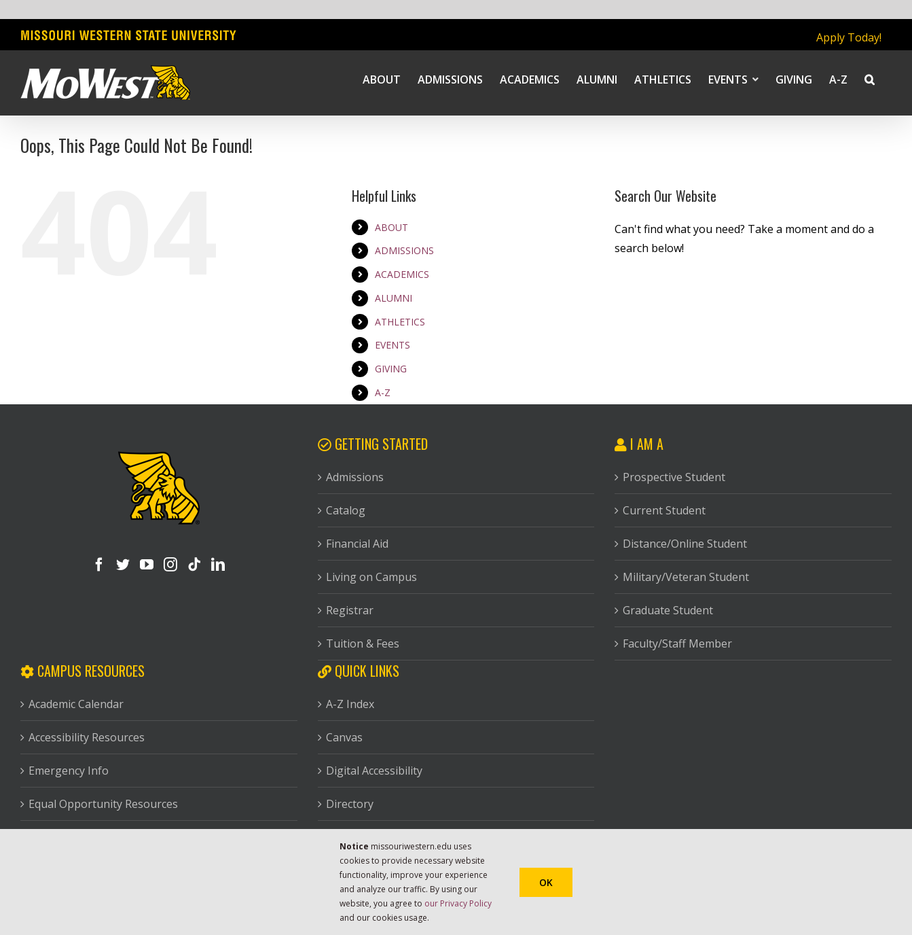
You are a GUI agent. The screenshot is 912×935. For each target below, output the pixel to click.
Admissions (355, 477)
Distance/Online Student (685, 543)
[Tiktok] (194, 564)
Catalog (345, 510)
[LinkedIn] (218, 564)
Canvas (344, 737)
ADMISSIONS (404, 250)
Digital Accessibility (374, 770)
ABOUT (391, 227)
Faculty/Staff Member (677, 643)
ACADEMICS (402, 274)
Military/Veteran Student (686, 576)
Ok (546, 882)
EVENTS (392, 344)
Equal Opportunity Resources (103, 803)
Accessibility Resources (87, 737)
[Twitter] (123, 564)
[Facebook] (99, 564)
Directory (349, 803)
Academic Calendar (76, 703)
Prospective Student (674, 477)
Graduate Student (668, 610)
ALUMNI (393, 298)
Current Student (664, 510)
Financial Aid (357, 543)
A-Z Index (350, 703)
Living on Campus (371, 576)
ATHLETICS (400, 321)
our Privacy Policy (458, 903)
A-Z (382, 392)
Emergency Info (69, 770)
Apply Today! (848, 37)
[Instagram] (170, 564)
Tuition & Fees (362, 643)
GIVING (391, 368)
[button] (869, 78)
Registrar (349, 610)
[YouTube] (146, 564)
